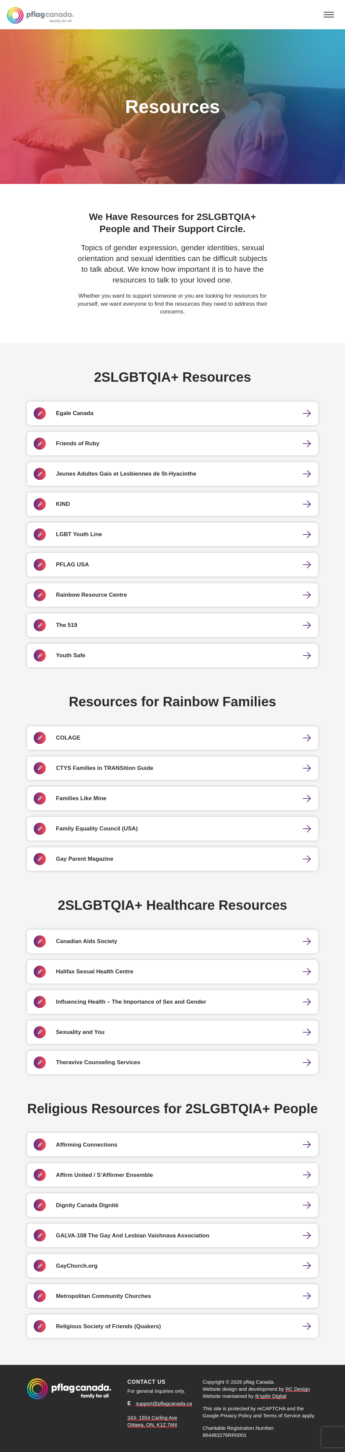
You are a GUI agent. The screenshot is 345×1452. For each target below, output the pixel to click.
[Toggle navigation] (328, 14)
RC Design (297, 1389)
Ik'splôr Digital (270, 1396)
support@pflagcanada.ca (164, 1403)
